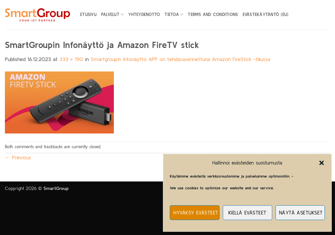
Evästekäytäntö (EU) (266, 14)
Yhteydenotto (144, 14)
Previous (18, 157)
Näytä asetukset (301, 212)
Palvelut (112, 14)
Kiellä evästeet (247, 212)
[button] (321, 163)
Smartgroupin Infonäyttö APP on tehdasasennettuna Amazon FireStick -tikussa (180, 59)
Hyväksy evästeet (195, 212)
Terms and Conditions (213, 14)
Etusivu (88, 14)
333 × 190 (71, 59)
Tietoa (174, 14)
